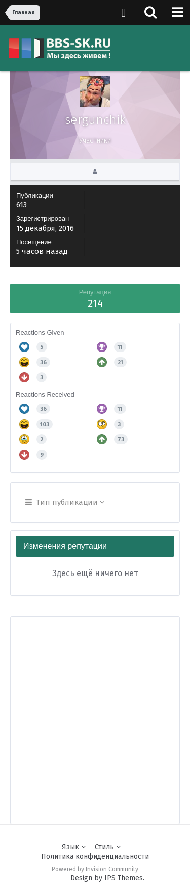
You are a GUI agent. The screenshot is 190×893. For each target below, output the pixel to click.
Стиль (108, 847)
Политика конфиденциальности (95, 856)
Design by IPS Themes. (107, 878)
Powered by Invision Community (95, 869)
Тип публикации (65, 502)
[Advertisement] (95, 712)
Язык (74, 847)
